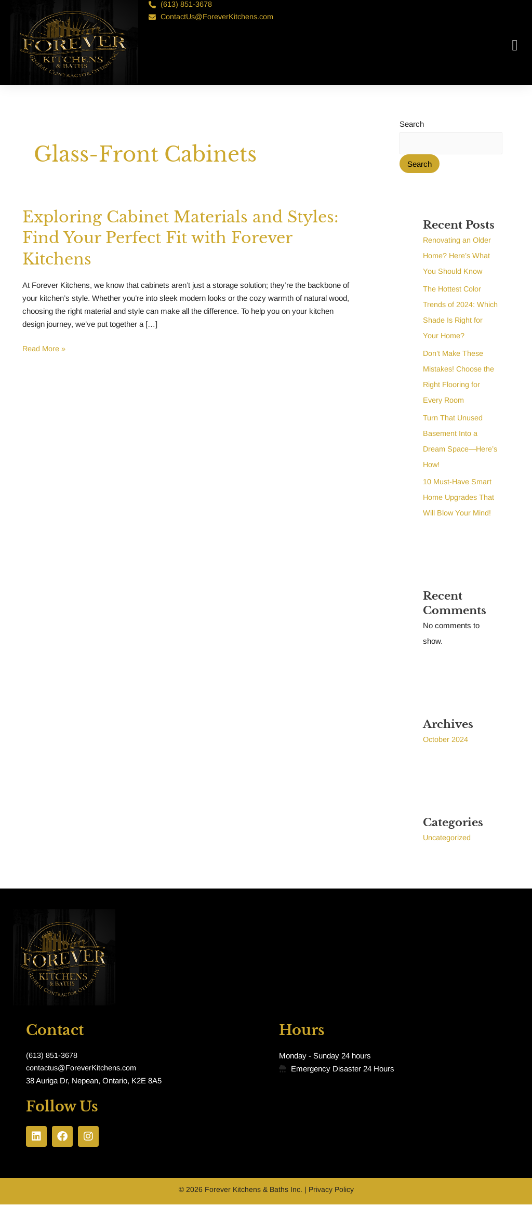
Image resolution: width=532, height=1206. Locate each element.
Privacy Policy (331, 1191)
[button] (515, 45)
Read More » (44, 347)
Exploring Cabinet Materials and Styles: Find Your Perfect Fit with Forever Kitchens (160, 238)
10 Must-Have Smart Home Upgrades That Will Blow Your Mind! (459, 498)
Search (412, 124)
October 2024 (446, 739)
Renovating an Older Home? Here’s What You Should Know (458, 256)
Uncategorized (447, 837)
